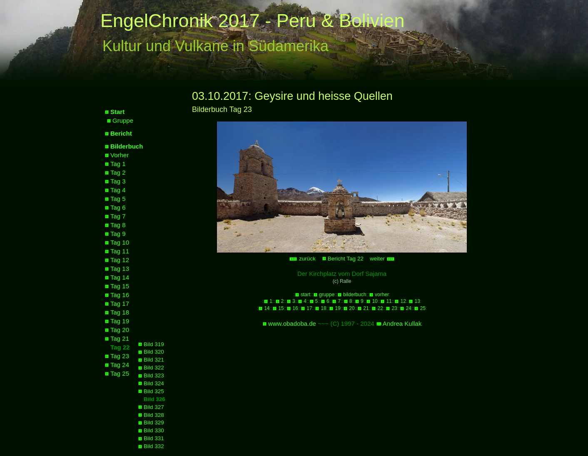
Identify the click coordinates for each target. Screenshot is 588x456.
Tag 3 (118, 181)
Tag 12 (119, 259)
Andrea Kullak (402, 323)
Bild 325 (154, 391)
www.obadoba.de (292, 323)
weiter (382, 258)
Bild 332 (154, 446)
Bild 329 (154, 422)
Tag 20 (119, 329)
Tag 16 (119, 294)
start (305, 294)
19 (337, 308)
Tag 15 (119, 286)
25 (422, 308)
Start (117, 111)
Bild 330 (154, 430)
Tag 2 (118, 172)
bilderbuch (354, 294)
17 (309, 308)
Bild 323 (154, 375)
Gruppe (122, 120)
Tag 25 (119, 373)
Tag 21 (119, 338)
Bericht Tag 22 (346, 258)
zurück (302, 258)
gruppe (326, 294)
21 (366, 308)
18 (323, 308)
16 (295, 308)
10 (374, 301)
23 (394, 308)
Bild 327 (154, 407)
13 (417, 301)
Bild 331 (154, 438)
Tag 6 (118, 207)
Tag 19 (119, 321)
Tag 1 (118, 163)
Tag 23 (119, 355)
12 (403, 301)
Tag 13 (119, 268)
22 (380, 308)
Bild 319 (154, 344)
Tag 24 (119, 364)
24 (408, 308)
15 (281, 308)
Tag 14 (119, 277)
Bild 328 (154, 415)
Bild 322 (154, 367)
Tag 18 (119, 312)
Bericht (121, 133)
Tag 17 (119, 303)
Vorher (119, 155)
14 (266, 308)
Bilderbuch (126, 146)
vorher (382, 294)
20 (351, 308)
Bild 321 (154, 360)
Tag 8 (118, 224)
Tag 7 (118, 216)
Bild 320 (154, 352)
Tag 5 (118, 198)
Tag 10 (119, 242)
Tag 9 (118, 233)
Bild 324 (154, 383)
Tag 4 (118, 189)
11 (388, 301)
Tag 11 (119, 251)
